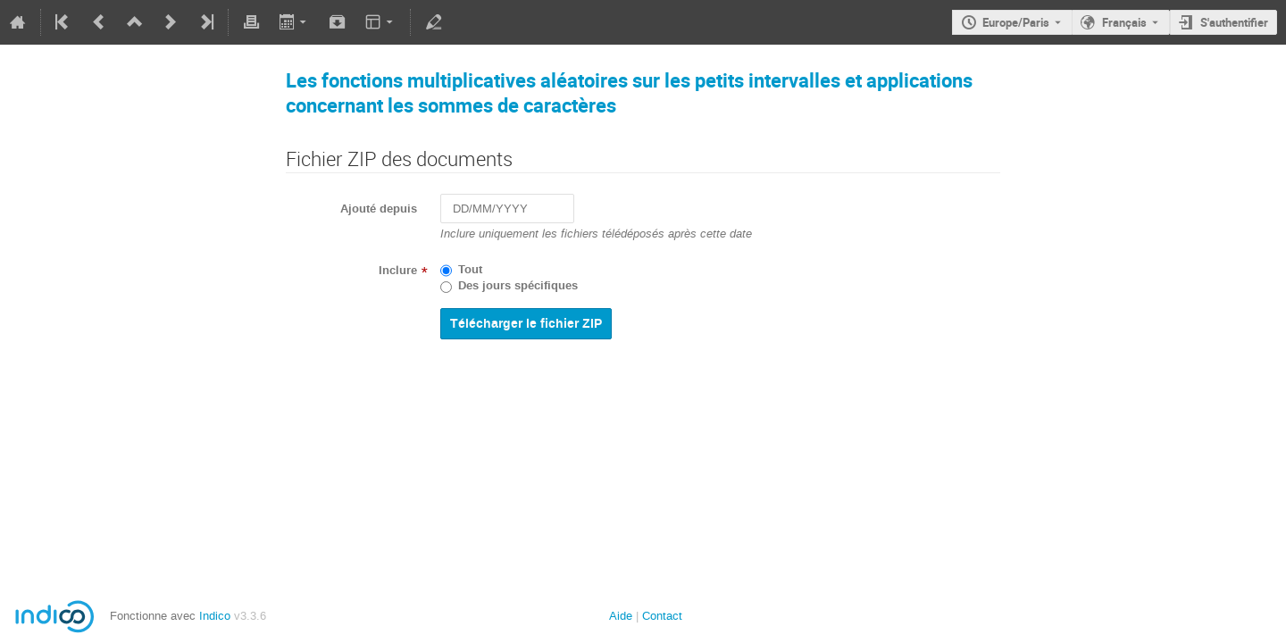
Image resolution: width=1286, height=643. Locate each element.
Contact (662, 615)
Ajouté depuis (378, 209)
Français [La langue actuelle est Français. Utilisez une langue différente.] (1124, 22)
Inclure (398, 271)
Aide (620, 615)
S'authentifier (1234, 22)
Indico (214, 615)
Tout (470, 270)
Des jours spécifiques (518, 286)
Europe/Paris (1015, 22)
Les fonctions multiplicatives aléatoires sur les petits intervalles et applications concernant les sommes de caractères (629, 92)
